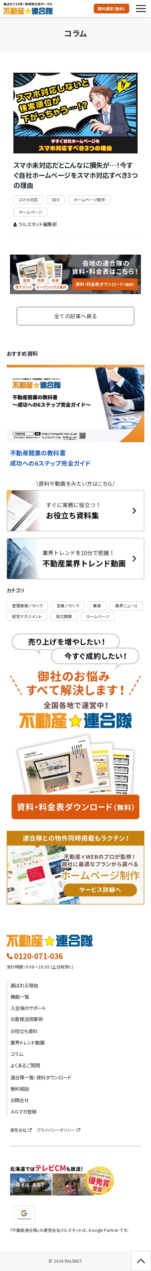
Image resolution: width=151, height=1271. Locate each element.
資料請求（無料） (111, 8)
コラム (16, 1053)
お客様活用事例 (26, 1018)
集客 (97, 605)
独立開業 (64, 616)
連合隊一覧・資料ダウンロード (40, 1077)
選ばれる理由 (24, 985)
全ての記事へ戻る (75, 316)
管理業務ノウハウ (27, 605)
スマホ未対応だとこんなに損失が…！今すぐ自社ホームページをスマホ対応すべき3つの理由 (75, 175)
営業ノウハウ (68, 605)
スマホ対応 (28, 199)
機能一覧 (19, 996)
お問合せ (19, 1099)
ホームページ (30, 212)
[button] (141, 8)
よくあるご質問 (25, 1065)
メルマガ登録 (23, 1111)
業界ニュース (126, 605)
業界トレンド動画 (27, 1042)
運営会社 (18, 1130)
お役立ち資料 (23, 1030)
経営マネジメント (27, 616)
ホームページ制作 (89, 199)
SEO (56, 199)
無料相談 (19, 1088)
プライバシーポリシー (56, 1130)
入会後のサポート (28, 1007)
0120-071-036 (38, 956)
